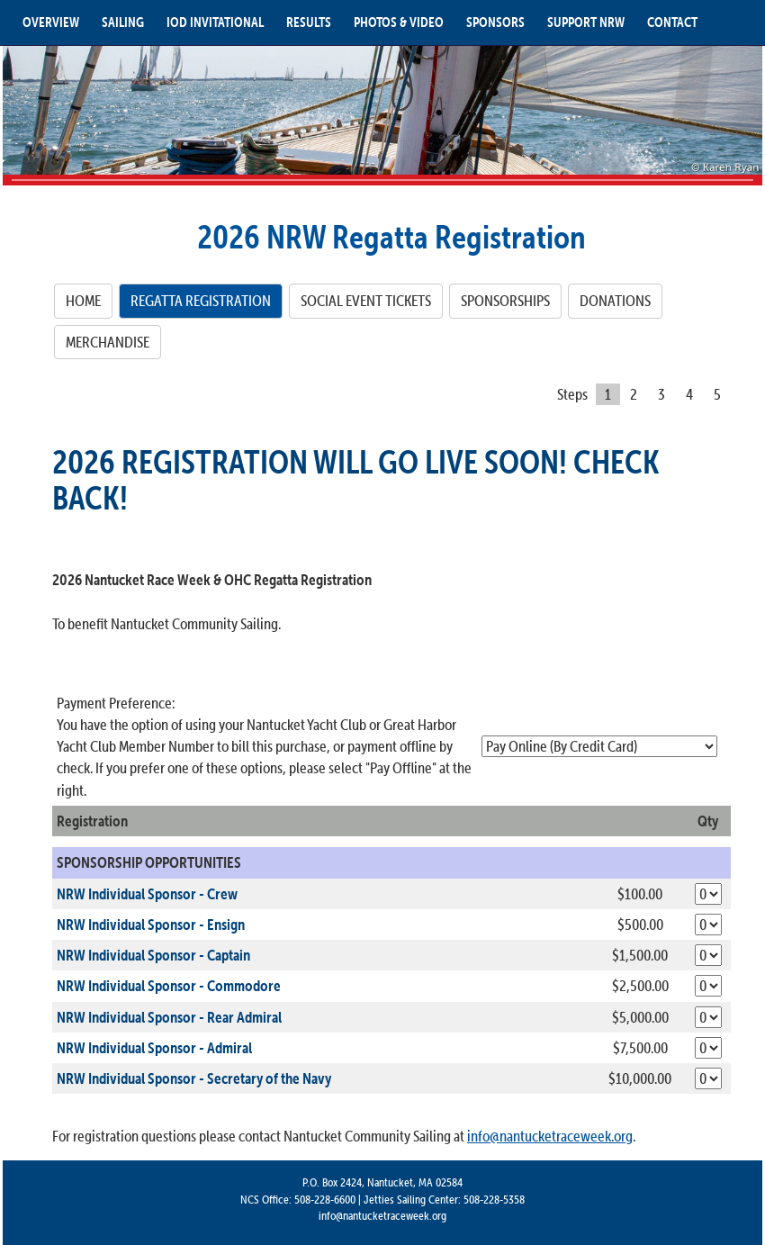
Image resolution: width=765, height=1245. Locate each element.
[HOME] (83, 301)
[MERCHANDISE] (107, 342)
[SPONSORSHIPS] (505, 301)
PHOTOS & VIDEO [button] (399, 22)
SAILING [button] (123, 22)
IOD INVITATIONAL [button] (215, 22)
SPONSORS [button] (495, 22)
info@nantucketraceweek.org (550, 1137)
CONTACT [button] (672, 22)
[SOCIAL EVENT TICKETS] (366, 301)
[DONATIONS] (615, 301)
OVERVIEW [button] (50, 22)
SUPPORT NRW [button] (586, 22)
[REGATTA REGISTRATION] (201, 301)
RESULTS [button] (308, 22)
